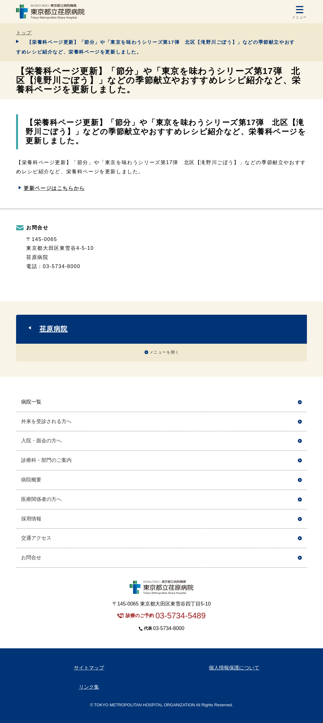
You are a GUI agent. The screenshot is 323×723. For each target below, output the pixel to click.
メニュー (299, 17)
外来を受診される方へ (46, 421)
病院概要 (31, 479)
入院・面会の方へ (41, 440)
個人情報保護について (234, 667)
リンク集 (89, 687)
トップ (24, 32)
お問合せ (31, 557)
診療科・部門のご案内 (46, 460)
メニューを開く (164, 352)
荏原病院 (53, 328)
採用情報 (31, 518)
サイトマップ (89, 667)
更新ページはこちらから (54, 188)
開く (300, 402)
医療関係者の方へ (41, 499)
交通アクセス (36, 538)
